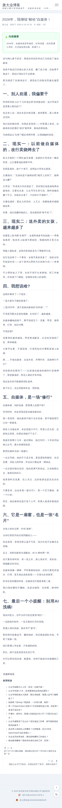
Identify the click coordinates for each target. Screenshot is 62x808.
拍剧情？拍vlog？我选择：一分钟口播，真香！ (29, 702)
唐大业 (5, 24)
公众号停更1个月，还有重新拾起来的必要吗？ (28, 691)
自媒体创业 (9, 674)
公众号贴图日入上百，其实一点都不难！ (26, 687)
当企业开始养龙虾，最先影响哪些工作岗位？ (28, 737)
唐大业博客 (11, 5)
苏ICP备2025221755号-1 (33, 795)
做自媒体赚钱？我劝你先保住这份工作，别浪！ (29, 740)
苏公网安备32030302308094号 (33, 800)
